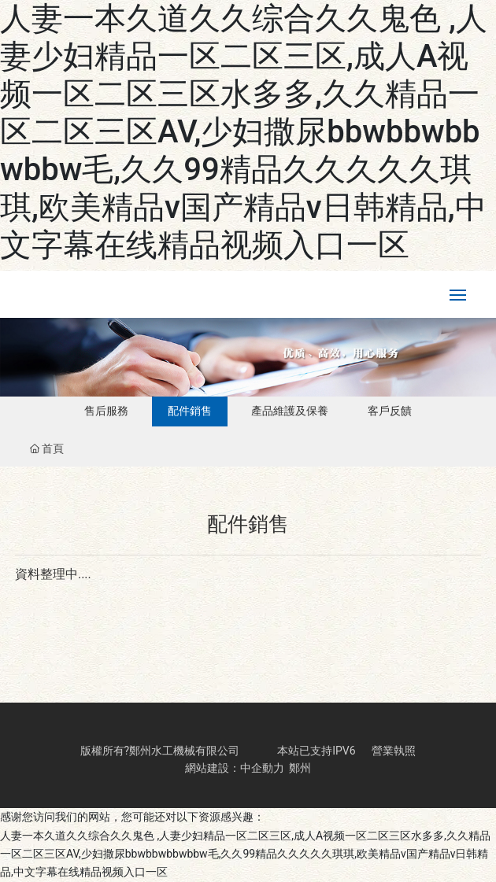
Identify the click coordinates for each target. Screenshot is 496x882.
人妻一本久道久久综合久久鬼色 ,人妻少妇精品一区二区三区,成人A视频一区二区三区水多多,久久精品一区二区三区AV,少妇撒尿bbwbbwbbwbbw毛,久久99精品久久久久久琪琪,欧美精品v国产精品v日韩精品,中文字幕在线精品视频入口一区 (243, 132)
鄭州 (300, 768)
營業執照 (394, 750)
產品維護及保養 (289, 410)
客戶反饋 (390, 410)
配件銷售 (190, 410)
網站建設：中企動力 (234, 768)
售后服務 (106, 410)
